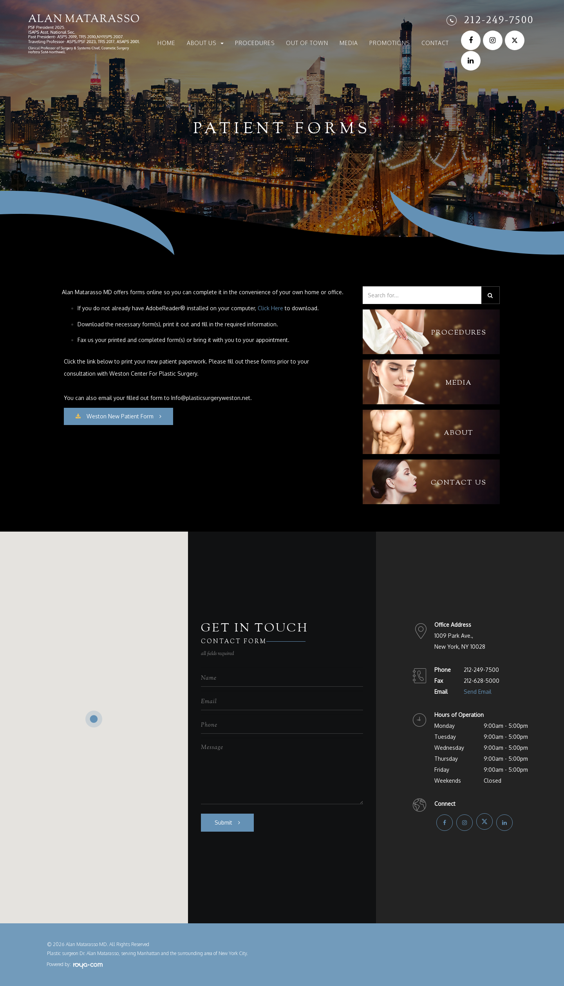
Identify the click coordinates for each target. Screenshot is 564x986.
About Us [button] (205, 43)
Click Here (270, 308)
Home (166, 43)
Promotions (389, 43)
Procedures (255, 43)
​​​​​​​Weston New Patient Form (115, 416)
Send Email (478, 691)
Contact (435, 43)
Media (349, 43)
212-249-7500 (499, 19)
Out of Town (307, 43)
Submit (223, 822)
